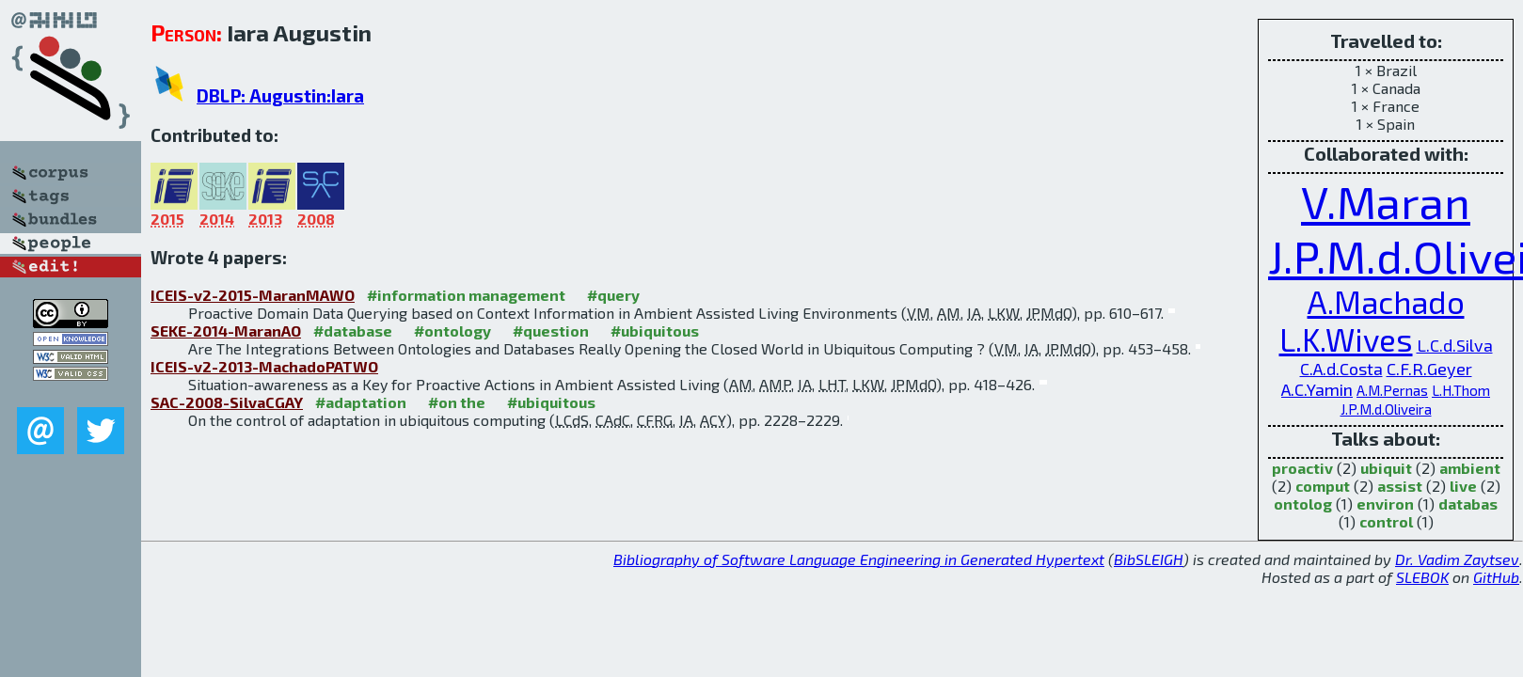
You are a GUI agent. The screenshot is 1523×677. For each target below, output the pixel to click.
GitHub (1496, 577)
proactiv (1302, 468)
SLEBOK (1422, 577)
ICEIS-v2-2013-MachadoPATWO (264, 366)
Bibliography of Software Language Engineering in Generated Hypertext (858, 559)
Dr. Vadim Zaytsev (1457, 559)
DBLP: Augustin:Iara (280, 95)
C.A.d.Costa (1341, 368)
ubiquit (1386, 468)
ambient (1469, 468)
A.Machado (1386, 302)
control (1386, 521)
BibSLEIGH (1148, 559)
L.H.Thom (1461, 390)
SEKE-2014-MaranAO (226, 330)
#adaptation (360, 402)
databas (1468, 503)
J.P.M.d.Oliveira (1386, 409)
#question (551, 330)
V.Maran (1385, 201)
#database (352, 330)
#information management (466, 295)
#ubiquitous (655, 330)
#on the (456, 402)
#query (613, 295)
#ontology (452, 330)
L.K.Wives (1346, 339)
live (1463, 486)
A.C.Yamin (1317, 389)
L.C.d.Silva (1455, 345)
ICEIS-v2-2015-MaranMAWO (253, 295)
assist (1399, 486)
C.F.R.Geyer (1429, 368)
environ (1385, 503)
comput (1322, 486)
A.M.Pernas (1392, 390)
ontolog (1303, 503)
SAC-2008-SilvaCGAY (227, 402)
